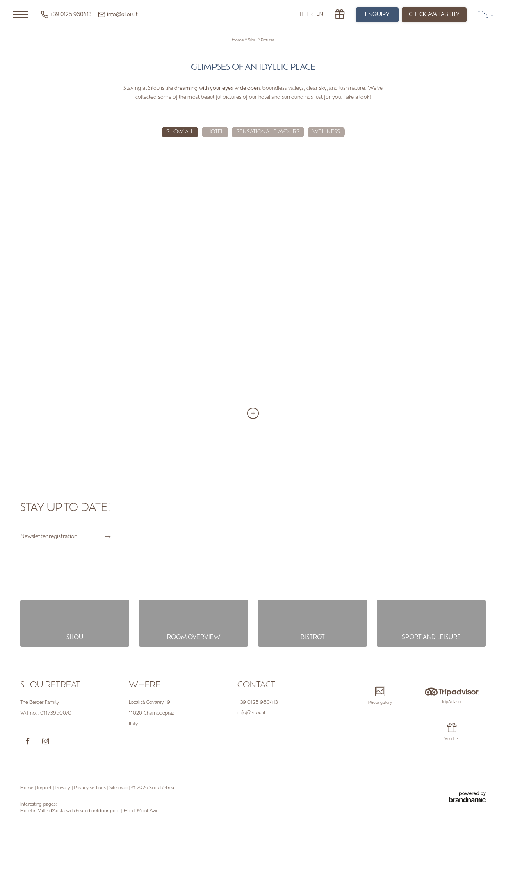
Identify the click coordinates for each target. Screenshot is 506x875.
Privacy (63, 788)
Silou (252, 40)
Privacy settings (90, 788)
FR (310, 14)
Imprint (45, 788)
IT (301, 14)
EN (320, 14)
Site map (119, 788)
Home (238, 40)
